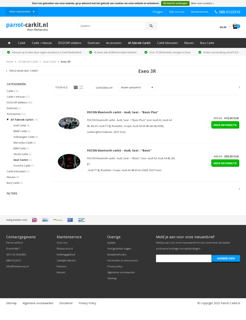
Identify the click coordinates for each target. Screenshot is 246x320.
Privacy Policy (87, 303)
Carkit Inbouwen (167, 43)
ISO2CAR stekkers (69, 43)
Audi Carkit (21, 125)
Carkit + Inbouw (42, 43)
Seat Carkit (49, 61)
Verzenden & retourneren (122, 260)
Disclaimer (66, 303)
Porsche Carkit (23, 165)
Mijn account (176, 11)
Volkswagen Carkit (25, 137)
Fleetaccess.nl (65, 248)
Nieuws (189, 43)
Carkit (21, 43)
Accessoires (114, 43)
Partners (62, 266)
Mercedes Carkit (24, 142)
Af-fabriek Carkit (139, 43)
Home (9, 61)
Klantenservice (199, 11)
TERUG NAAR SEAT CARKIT (23, 70)
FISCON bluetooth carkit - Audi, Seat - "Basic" (119, 150)
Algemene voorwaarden (121, 272)
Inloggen (158, 11)
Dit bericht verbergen (175, 3)
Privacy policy (115, 266)
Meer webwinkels (20, 11)
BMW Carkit (21, 131)
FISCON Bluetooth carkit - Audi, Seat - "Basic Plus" (122, 112)
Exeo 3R (65, 61)
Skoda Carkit (22, 154)
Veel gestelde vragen (119, 248)
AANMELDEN (226, 258)
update (111, 242)
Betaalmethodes (116, 254)
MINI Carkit (21, 148)
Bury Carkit (207, 43)
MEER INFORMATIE (225, 125)
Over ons (62, 242)
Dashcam (94, 43)
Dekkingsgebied (66, 254)
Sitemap (112, 278)
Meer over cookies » (202, 3)
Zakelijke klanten (66, 260)
